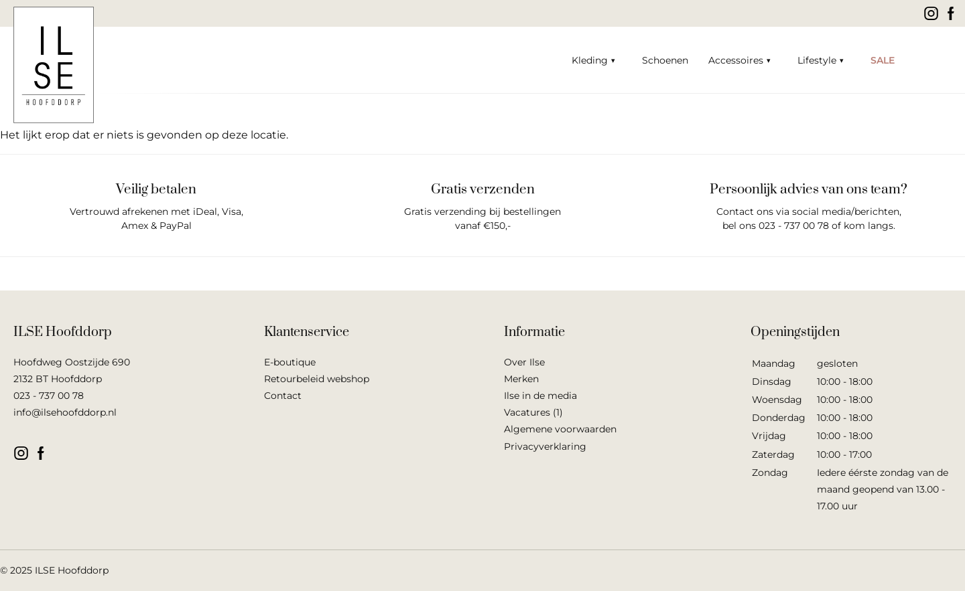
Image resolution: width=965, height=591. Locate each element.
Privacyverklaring (545, 446)
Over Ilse (524, 362)
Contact (283, 396)
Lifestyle (816, 60)
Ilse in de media (540, 396)
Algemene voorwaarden (560, 429)
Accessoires (735, 60)
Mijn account (948, 60)
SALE (883, 60)
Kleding (590, 60)
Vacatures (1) (533, 412)
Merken (521, 379)
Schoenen (665, 60)
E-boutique (290, 362)
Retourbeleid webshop (316, 379)
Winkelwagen (924, 60)
